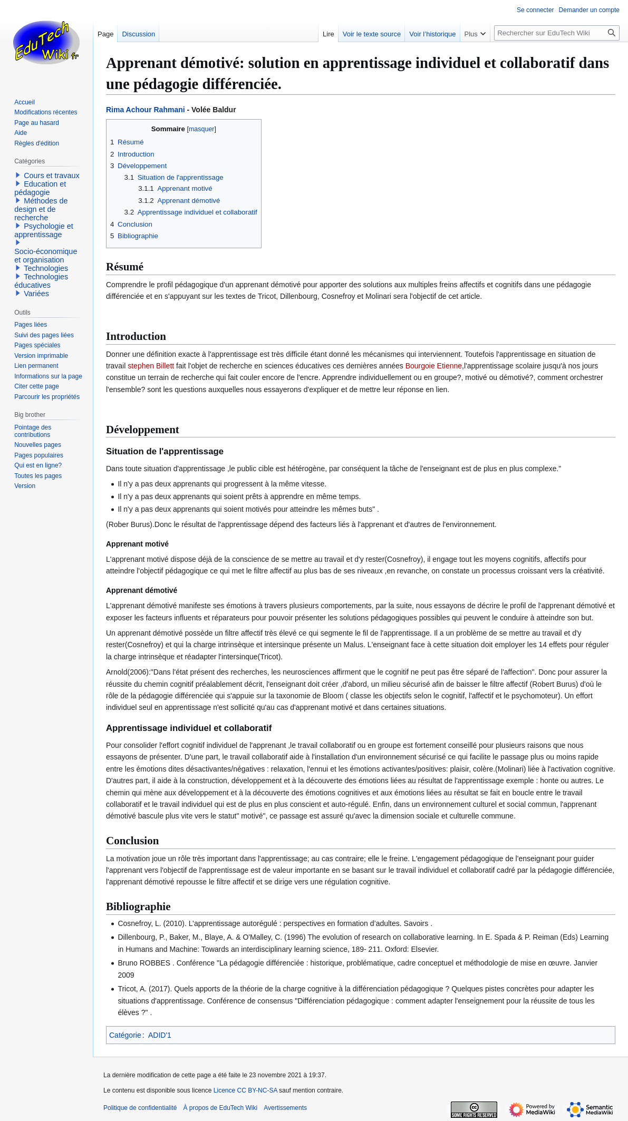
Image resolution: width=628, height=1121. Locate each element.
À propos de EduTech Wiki (220, 1108)
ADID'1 (159, 1035)
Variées (36, 293)
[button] (18, 175)
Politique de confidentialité (140, 1108)
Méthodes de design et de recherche (40, 209)
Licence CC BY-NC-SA (245, 1090)
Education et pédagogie (40, 188)
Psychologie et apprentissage (43, 230)
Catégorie (125, 1035)
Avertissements (285, 1108)
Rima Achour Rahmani (145, 109)
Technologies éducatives (41, 280)
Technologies (46, 268)
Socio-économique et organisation (45, 255)
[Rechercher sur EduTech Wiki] (557, 33)
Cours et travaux (52, 175)
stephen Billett (151, 366)
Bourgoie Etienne (433, 366)
